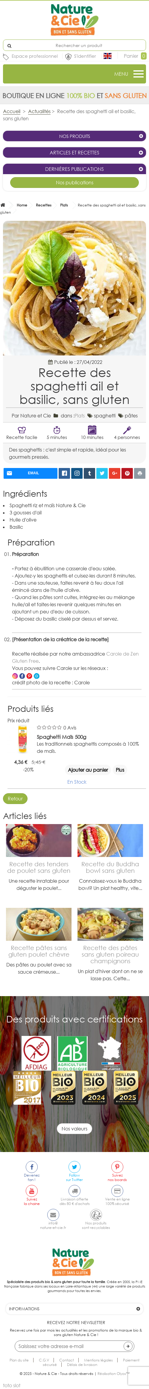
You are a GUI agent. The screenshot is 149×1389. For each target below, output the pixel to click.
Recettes (43, 205)
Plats (64, 205)
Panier (135, 56)
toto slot (11, 1385)
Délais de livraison (82, 1364)
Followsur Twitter (74, 1177)
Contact (66, 1360)
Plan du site (19, 1360)
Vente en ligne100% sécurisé (117, 1201)
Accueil (11, 111)
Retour (15, 799)
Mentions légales (98, 1360)
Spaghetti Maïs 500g (61, 737)
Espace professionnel (35, 56)
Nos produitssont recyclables (96, 1225)
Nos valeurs (74, 1129)
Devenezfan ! (31, 1177)
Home (22, 205)
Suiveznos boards (117, 1177)
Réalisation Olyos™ (114, 1373)
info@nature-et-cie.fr (53, 1225)
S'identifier (85, 56)
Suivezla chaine (32, 1201)
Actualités (39, 111)
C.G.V (44, 1360)
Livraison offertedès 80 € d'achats (75, 1201)
